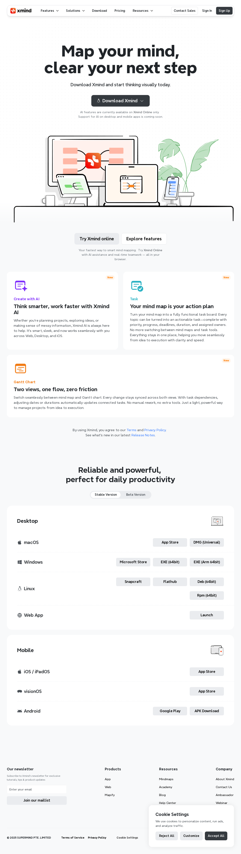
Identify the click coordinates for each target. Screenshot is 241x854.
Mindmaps (166, 779)
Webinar (221, 802)
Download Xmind (120, 100)
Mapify (110, 794)
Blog (162, 794)
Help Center (167, 802)
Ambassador (225, 794)
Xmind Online (142, 112)
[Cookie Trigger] (127, 837)
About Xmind (225, 779)
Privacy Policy (97, 837)
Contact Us (224, 787)
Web (108, 787)
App (108, 779)
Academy (165, 787)
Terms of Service (72, 837)
